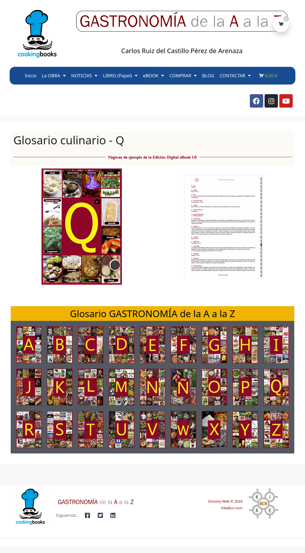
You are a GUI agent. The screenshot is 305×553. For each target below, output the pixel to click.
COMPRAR (183, 75)
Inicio (31, 75)
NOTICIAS (84, 75)
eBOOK (153, 75)
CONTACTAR (235, 75)
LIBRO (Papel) (120, 75)
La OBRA (54, 75)
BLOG (208, 75)
